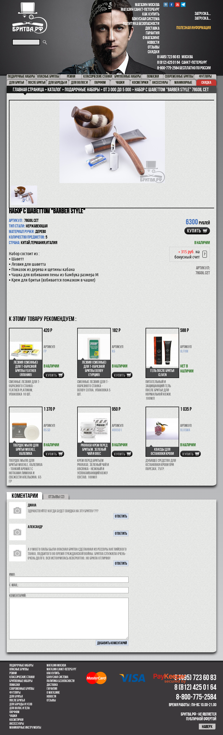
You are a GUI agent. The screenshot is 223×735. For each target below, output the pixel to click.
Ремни (13, 673)
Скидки (153, 51)
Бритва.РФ (29, 18)
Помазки (14, 685)
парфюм (14, 712)
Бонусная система (145, 18)
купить (194, 231)
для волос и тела (19, 708)
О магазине (151, 37)
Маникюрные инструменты (25, 727)
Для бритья (16, 696)
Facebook (171, 4)
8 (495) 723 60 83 (168, 56)
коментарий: (17, 595)
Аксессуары (16, 724)
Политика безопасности (141, 23)
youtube (177, 4)
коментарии (25, 495)
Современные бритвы (21, 689)
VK (165, 4)
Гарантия (152, 33)
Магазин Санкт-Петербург (140, 9)
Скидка (206, 82)
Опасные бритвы (19, 669)
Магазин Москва (147, 4)
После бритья (17, 700)
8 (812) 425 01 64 (168, 62)
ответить (121, 516)
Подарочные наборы (21, 665)
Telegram (183, 4)
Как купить (150, 14)
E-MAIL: (14, 585)
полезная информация (193, 27)
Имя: (12, 574)
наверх (207, 726)
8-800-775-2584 (168, 67)
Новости (153, 42)
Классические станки (21, 677)
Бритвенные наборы (20, 681)
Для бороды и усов (20, 704)
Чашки (13, 716)
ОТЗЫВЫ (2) (56, 496)
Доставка (152, 28)
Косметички (16, 720)
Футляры (15, 693)
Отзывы (153, 47)
